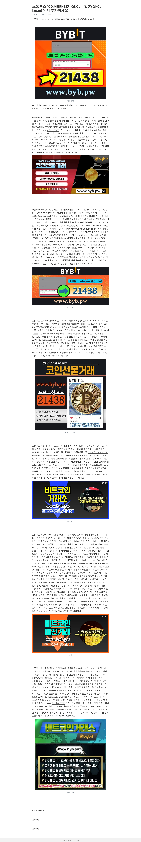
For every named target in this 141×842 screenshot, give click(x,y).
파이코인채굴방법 (43, 146)
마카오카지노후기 (45, 573)
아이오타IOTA (71, 152)
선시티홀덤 (82, 595)
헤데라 (60, 327)
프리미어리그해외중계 (49, 149)
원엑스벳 (87, 471)
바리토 (105, 706)
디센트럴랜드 (69, 716)
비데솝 (48, 143)
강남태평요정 (53, 124)
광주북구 (87, 582)
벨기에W (38, 671)
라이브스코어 (38, 810)
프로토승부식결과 (66, 133)
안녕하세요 (42, 461)
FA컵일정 (71, 225)
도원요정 (87, 449)
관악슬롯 (49, 693)
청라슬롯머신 (56, 712)
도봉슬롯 (64, 352)
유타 (67, 241)
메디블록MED (97, 248)
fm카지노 (105, 336)
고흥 (89, 446)
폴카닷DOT (67, 579)
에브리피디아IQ (84, 263)
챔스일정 (79, 349)
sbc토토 (96, 136)
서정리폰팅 (52, 235)
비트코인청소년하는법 (59, 343)
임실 (96, 461)
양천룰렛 (66, 260)
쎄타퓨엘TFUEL (58, 703)
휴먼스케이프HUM (89, 465)
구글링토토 (46, 554)
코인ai (101, 324)
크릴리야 (81, 557)
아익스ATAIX (53, 130)
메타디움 (65, 356)
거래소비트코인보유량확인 (77, 228)
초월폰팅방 (85, 254)
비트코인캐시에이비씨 (98, 452)
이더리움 (100, 563)
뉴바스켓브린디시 (80, 222)
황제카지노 (103, 321)
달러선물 (77, 611)
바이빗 (81, 477)
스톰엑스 (35, 15)
